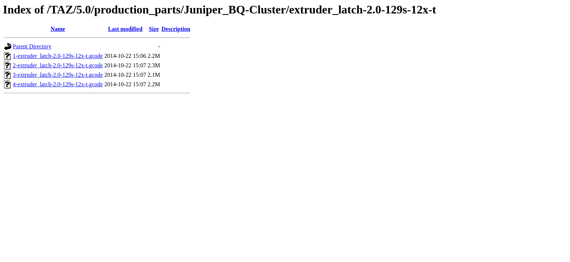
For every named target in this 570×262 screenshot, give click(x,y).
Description (175, 29)
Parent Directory (32, 46)
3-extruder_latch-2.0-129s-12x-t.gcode (58, 75)
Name (58, 29)
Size (154, 29)
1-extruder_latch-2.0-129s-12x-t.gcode (58, 56)
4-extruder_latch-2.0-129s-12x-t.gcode (58, 84)
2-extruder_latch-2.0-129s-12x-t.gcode (58, 65)
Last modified (125, 29)
